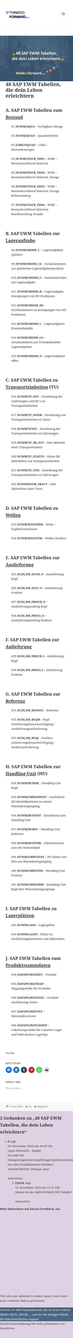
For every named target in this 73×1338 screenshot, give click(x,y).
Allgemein (42, 1106)
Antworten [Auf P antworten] (15, 1178)
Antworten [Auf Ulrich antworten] (22, 1201)
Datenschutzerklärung (15, 1324)
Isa (30, 1106)
